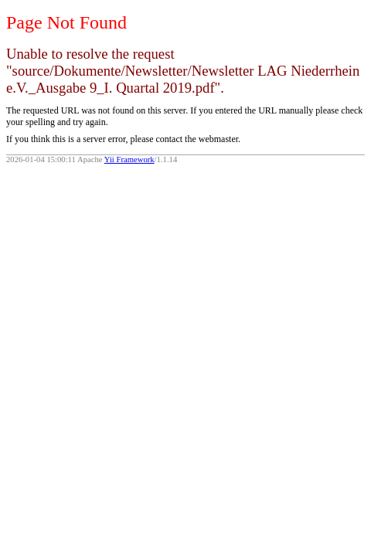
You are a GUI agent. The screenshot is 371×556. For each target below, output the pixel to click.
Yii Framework (129, 159)
